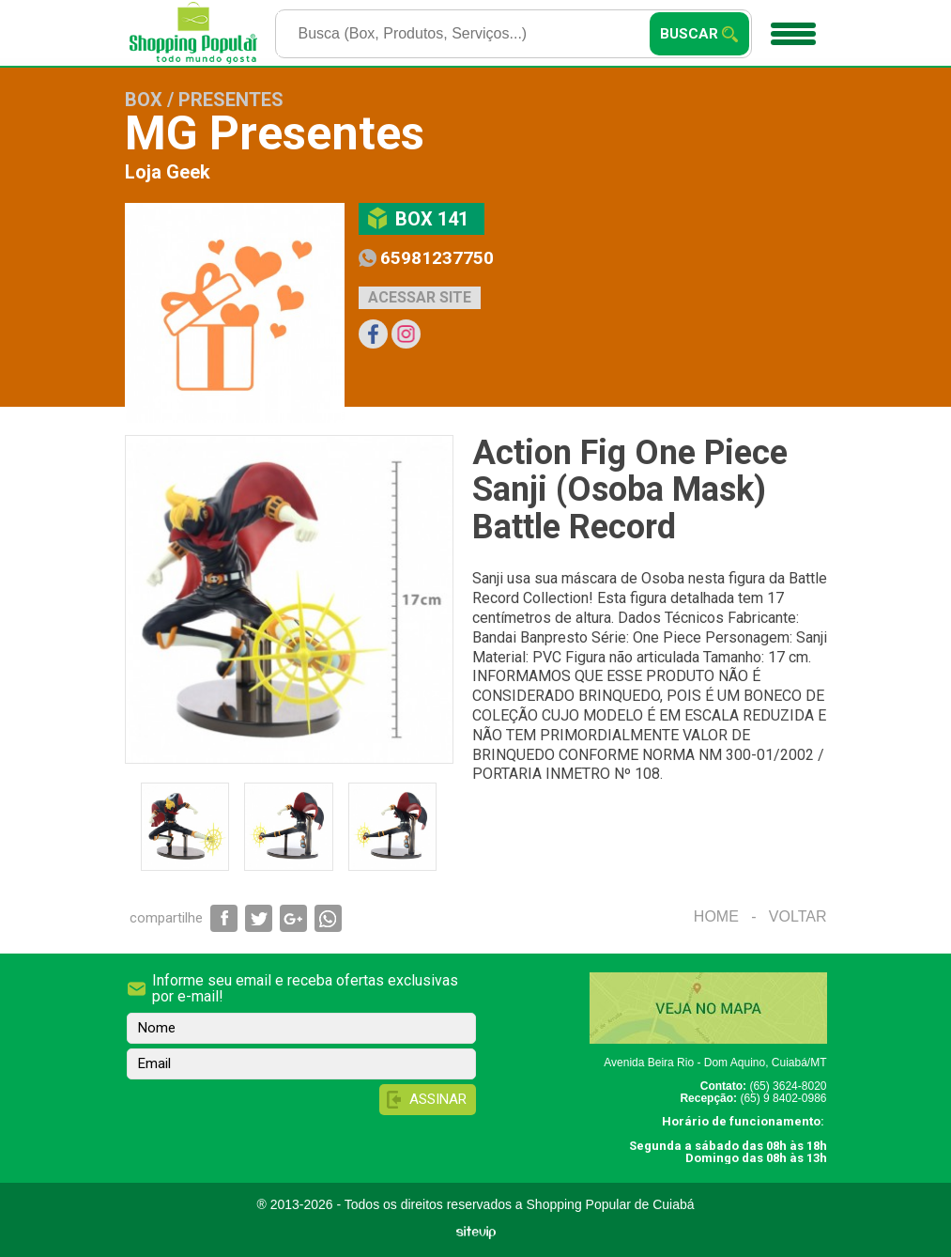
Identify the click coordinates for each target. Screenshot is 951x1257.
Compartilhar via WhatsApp (328, 918)
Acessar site (419, 297)
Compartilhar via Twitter (258, 918)
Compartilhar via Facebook (224, 918)
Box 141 (431, 219)
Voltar (798, 916)
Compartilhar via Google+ (293, 918)
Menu (791, 27)
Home (716, 916)
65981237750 (437, 258)
